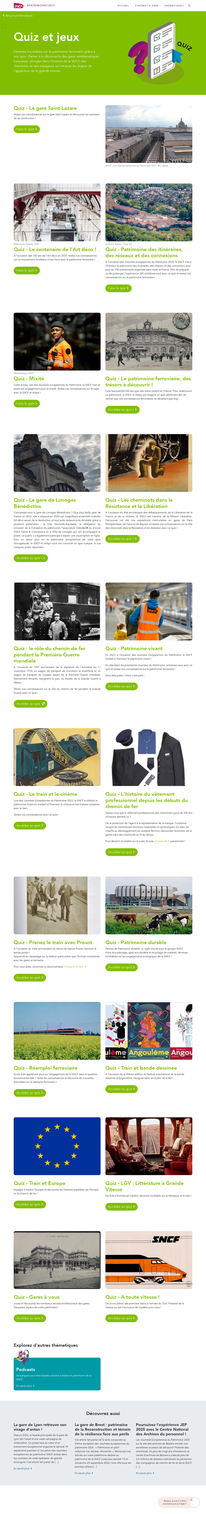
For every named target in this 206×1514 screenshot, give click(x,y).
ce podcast (160, 841)
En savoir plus (24, 1386)
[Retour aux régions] (18, 15)
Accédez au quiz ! (121, 409)
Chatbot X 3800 (146, 5)
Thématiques (174, 5)
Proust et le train (74, 967)
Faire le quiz (25, 129)
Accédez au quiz (28, 704)
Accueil (123, 5)
